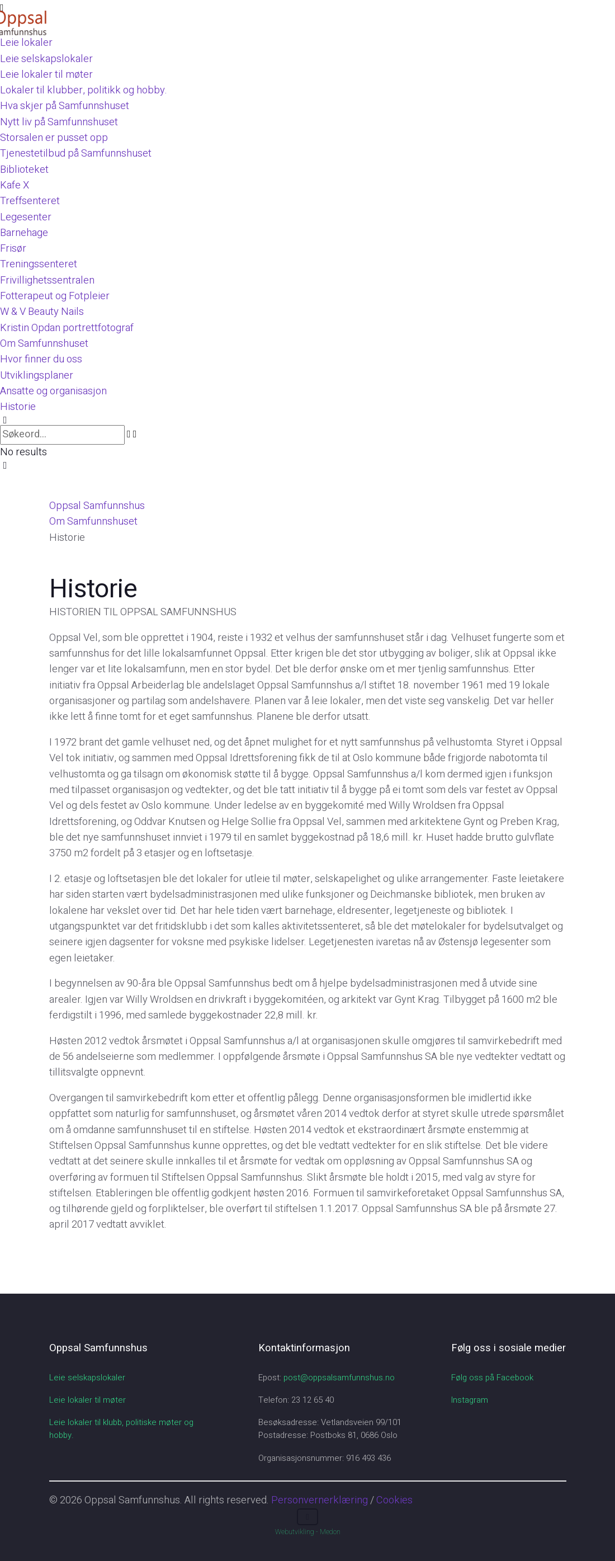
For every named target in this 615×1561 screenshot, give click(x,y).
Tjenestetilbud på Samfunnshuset (76, 153)
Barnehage (24, 232)
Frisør (13, 248)
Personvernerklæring (319, 1500)
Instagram (469, 1400)
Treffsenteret (30, 201)
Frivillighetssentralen (47, 280)
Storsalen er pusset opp (54, 137)
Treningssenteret (38, 264)
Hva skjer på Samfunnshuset (64, 106)
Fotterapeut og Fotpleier (55, 296)
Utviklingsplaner (36, 375)
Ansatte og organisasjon (53, 391)
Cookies (394, 1500)
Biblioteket (24, 169)
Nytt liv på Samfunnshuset (59, 122)
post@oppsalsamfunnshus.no (339, 1377)
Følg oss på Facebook (492, 1377)
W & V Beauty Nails (42, 311)
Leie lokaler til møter (46, 74)
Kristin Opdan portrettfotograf (67, 328)
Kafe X (14, 185)
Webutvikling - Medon (307, 1532)
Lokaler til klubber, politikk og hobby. (83, 90)
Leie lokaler (26, 42)
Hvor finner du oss (41, 359)
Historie (18, 406)
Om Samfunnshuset (44, 343)
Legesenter (25, 217)
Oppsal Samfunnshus (97, 505)
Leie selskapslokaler (46, 59)
